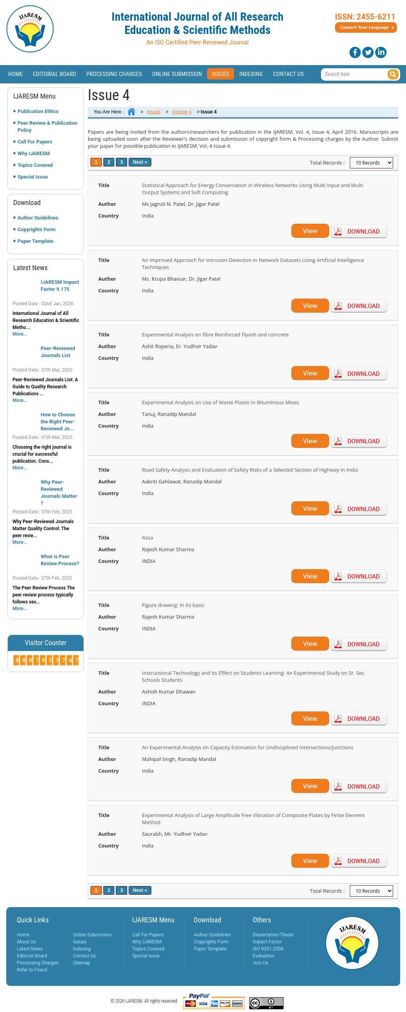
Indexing (251, 74)
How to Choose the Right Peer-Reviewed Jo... (58, 422)
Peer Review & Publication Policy (47, 126)
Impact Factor (267, 942)
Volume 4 (181, 112)
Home (15, 74)
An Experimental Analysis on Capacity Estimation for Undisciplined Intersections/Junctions (247, 747)
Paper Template (35, 241)
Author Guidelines (38, 218)
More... (19, 334)
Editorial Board (54, 74)
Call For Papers (35, 142)
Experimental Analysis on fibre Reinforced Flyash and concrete (215, 334)
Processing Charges (114, 74)
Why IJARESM (34, 153)
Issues (220, 74)
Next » (140, 162)
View (310, 230)
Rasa (147, 537)
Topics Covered (35, 165)
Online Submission (177, 74)
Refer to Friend (32, 970)
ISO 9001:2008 (268, 949)
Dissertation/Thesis (273, 935)
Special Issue (33, 177)
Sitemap (81, 963)
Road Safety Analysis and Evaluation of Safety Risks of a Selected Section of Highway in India (250, 469)
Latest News (30, 949)
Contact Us (288, 74)
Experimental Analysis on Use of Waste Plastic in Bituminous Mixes (220, 402)
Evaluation (263, 956)
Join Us (260, 963)
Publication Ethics (38, 111)
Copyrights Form (36, 229)
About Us (26, 942)
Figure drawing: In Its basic (173, 605)
